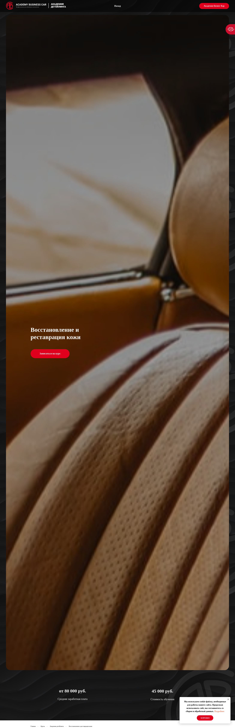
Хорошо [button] (205, 718)
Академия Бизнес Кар (214, 6)
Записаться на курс (50, 353)
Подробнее (219, 711)
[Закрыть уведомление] (228, 699)
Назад (117, 6)
